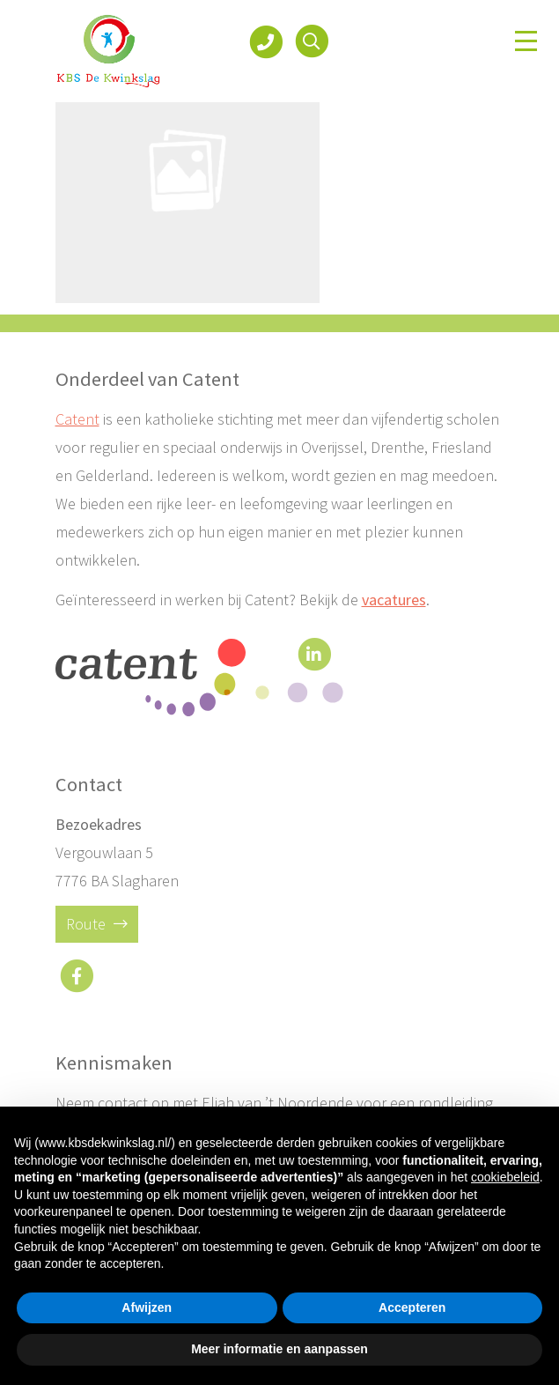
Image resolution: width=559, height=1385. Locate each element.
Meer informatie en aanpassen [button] (279, 1349)
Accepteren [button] (412, 1307)
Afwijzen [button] (146, 1307)
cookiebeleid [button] (505, 1177)
